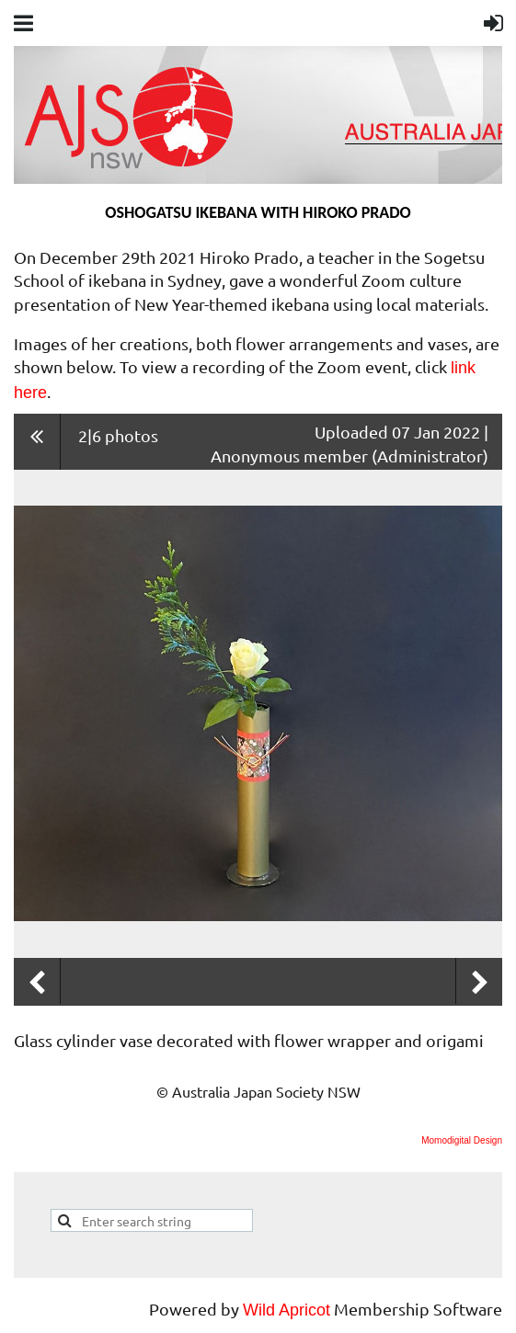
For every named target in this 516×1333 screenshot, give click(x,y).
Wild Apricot (286, 1310)
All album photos (37, 441)
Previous (37, 983)
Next (479, 983)
